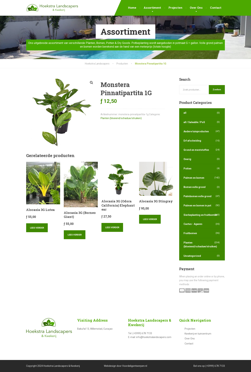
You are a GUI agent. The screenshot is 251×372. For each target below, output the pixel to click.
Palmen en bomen (194, 177)
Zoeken (217, 89)
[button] (91, 82)
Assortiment (152, 7)
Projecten (175, 7)
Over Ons (196, 7)
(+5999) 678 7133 (215, 366)
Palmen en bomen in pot (197, 205)
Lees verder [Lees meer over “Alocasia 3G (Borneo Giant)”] (75, 234)
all (185, 112)
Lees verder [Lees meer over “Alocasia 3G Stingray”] (150, 219)
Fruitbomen (190, 233)
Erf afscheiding (192, 140)
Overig (187, 159)
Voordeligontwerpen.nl (134, 366)
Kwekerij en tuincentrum (198, 333)
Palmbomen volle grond (197, 196)
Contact (215, 7)
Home (132, 7)
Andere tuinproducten (196, 131)
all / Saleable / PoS (194, 122)
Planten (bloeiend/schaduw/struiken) (121, 118)
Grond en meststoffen (196, 150)
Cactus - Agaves (193, 224)
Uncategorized (192, 256)
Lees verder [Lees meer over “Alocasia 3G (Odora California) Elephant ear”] (112, 227)
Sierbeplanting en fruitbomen (200, 215)
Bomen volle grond (195, 187)
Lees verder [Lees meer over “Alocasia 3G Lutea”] (37, 227)
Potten (187, 168)
